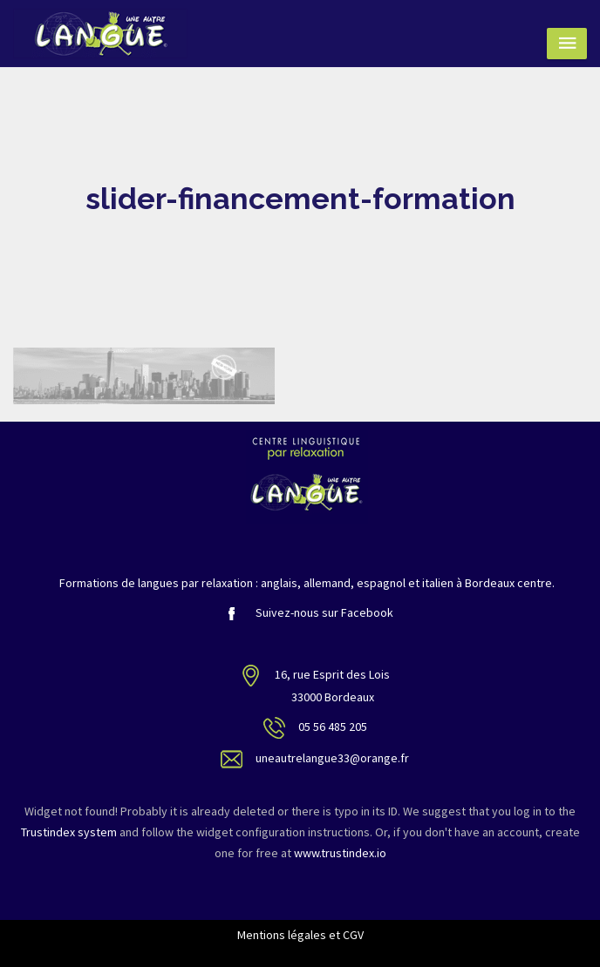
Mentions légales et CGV (300, 935)
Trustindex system (69, 832)
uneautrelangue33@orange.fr (332, 758)
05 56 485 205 (332, 726)
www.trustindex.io (340, 853)
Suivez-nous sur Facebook (307, 612)
